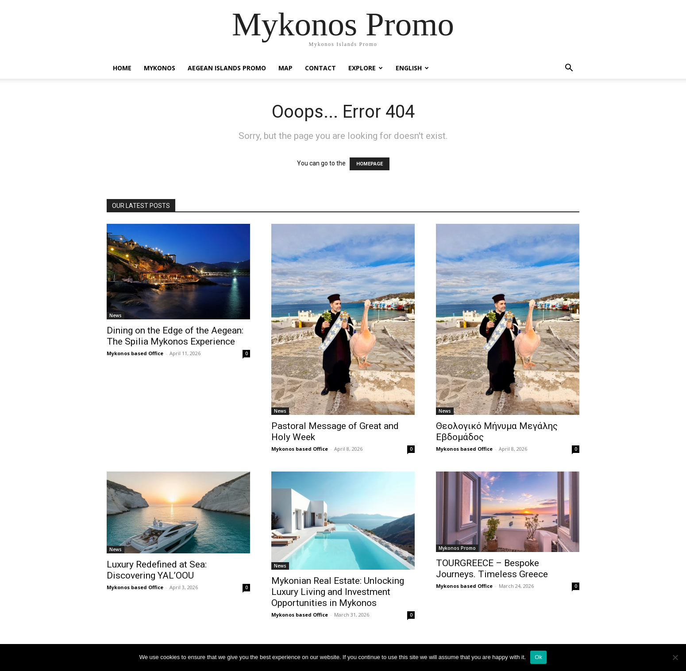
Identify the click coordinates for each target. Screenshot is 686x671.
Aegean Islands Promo (227, 68)
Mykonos (159, 68)
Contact (320, 68)
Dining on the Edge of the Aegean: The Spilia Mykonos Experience (175, 336)
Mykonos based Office (135, 353)
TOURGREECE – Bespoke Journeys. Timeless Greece (492, 568)
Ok (538, 657)
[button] (568, 69)
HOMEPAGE (369, 164)
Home (122, 68)
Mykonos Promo (457, 548)
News (115, 315)
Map (285, 68)
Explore (365, 68)
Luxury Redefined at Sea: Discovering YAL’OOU (157, 570)
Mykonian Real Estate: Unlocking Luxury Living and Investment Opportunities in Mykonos (337, 591)
